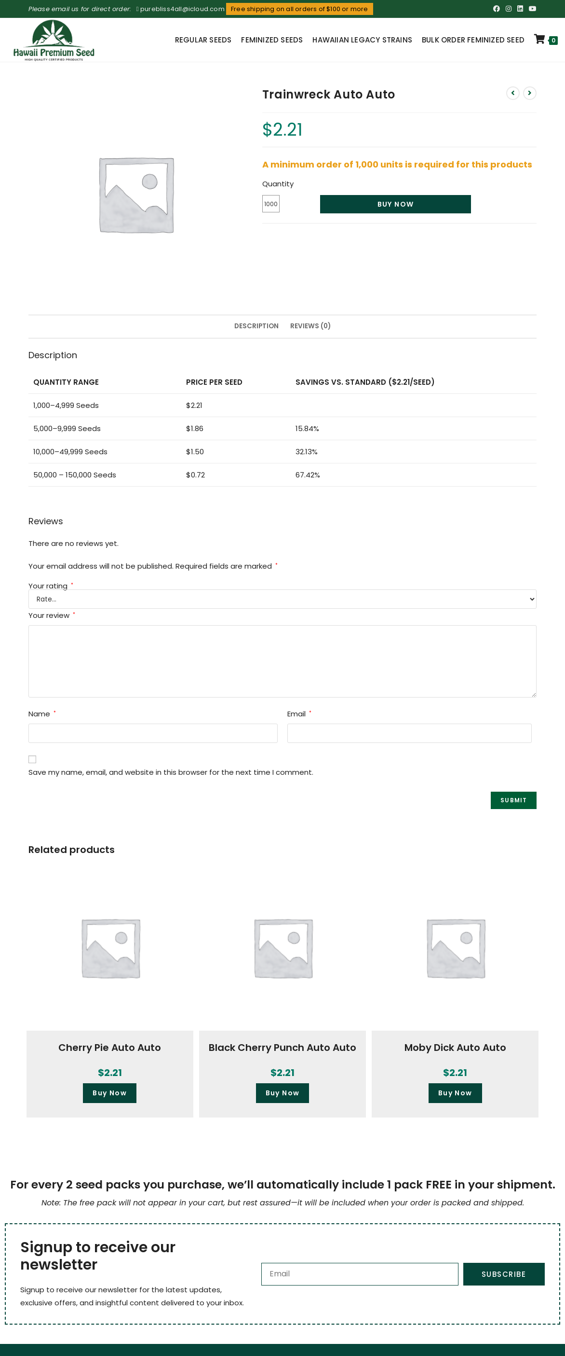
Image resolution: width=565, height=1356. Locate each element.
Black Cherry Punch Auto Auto (282, 1047)
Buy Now (395, 204)
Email (299, 714)
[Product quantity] (271, 203)
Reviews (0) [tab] (310, 326)
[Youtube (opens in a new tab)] (531, 9)
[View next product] (530, 93)
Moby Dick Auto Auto (455, 1047)
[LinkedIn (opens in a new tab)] (520, 9)
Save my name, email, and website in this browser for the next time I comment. (170, 772)
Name (42, 714)
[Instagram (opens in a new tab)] (508, 9)
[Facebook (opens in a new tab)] (496, 9)
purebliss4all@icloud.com (182, 9)
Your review (51, 615)
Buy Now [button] (110, 1093)
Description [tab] (256, 326)
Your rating (50, 585)
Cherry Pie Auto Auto (109, 1047)
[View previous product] (513, 93)
